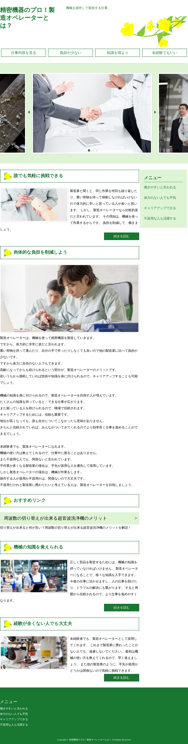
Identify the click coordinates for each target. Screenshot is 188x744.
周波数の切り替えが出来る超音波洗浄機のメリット (55, 518)
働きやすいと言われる (160, 187)
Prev (29, 112)
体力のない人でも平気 (160, 197)
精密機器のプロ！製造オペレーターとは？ (27, 18)
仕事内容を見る (23, 53)
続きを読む (122, 236)
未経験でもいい (164, 53)
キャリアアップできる (160, 208)
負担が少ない (70, 53)
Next (155, 112)
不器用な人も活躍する (160, 218)
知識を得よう (117, 53)
